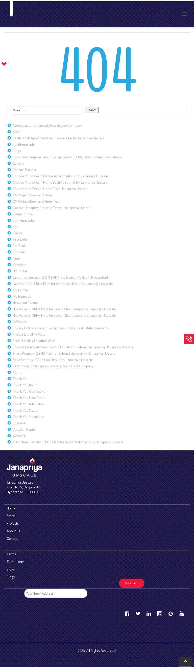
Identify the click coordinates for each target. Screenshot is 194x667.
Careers (18, 163)
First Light (20, 239)
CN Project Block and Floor (32, 195)
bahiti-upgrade (24, 144)
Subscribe (131, 583)
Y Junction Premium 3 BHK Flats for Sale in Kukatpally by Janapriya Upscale (68, 442)
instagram (159, 613)
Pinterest (170, 613)
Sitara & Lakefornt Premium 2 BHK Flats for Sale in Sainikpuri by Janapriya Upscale (73, 347)
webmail (19, 436)
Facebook (127, 613)
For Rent (19, 246)
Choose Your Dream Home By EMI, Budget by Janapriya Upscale (60, 182)
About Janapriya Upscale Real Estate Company (47, 125)
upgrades (20, 423)
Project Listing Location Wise (34, 341)
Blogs (17, 151)
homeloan (20, 265)
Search (91, 110)
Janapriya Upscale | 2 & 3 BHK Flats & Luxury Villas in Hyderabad (60, 277)
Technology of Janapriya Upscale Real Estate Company (53, 366)
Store (11, 516)
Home (11, 508)
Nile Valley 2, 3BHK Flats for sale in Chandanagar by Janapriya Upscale (64, 309)
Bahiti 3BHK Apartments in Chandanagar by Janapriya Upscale (58, 138)
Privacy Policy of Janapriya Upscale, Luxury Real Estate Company (60, 328)
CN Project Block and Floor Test (36, 201)
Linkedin (149, 613)
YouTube (181, 613)
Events (17, 233)
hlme (16, 258)
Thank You (20, 379)
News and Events (25, 303)
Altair (17, 132)
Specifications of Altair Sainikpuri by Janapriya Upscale (53, 360)
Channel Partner (24, 170)
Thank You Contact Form (31, 391)
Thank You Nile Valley (28, 404)
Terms (17, 372)
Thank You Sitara (25, 410)
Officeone (20, 322)
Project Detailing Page (29, 334)
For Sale (19, 252)
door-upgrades (24, 220)
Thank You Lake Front (29, 398)
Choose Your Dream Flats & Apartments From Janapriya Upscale (60, 176)
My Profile (20, 290)
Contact (12, 539)
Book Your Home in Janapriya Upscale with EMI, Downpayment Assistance (67, 157)
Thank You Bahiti (25, 385)
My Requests (22, 296)
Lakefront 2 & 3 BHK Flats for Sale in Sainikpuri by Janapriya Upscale (63, 284)
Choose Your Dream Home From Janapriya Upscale (50, 189)
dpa (15, 227)
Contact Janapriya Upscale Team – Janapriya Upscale (52, 208)
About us (13, 531)
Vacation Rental (24, 429)
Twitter (138, 613)
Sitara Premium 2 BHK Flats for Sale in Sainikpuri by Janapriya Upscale (64, 353)
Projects (13, 523)
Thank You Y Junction (28, 417)
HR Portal (20, 271)
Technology (15, 562)
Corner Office (23, 214)
